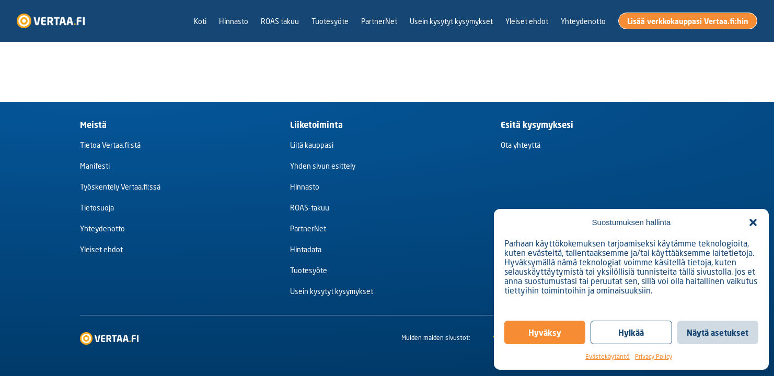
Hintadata (305, 249)
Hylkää (631, 332)
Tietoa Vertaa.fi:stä (110, 144)
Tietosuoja (97, 207)
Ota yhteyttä (520, 144)
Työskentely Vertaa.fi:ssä (120, 186)
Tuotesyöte (308, 270)
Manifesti (95, 165)
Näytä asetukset (717, 332)
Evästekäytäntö (607, 356)
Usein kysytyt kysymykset (331, 291)
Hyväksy (544, 332)
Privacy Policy (653, 356)
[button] (753, 222)
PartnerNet (308, 228)
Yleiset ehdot (101, 249)
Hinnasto (304, 186)
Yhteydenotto (102, 228)
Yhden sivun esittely (322, 165)
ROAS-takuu (309, 207)
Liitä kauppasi (311, 144)
